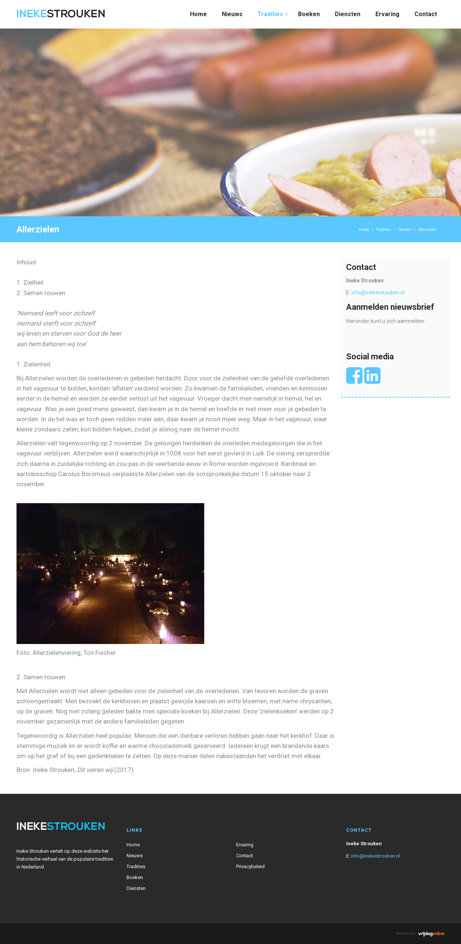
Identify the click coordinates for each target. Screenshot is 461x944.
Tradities (270, 14)
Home (198, 14)
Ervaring (387, 14)
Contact (425, 14)
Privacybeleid (250, 866)
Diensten (347, 14)
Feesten (404, 230)
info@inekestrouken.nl (378, 293)
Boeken (309, 14)
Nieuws (232, 14)
